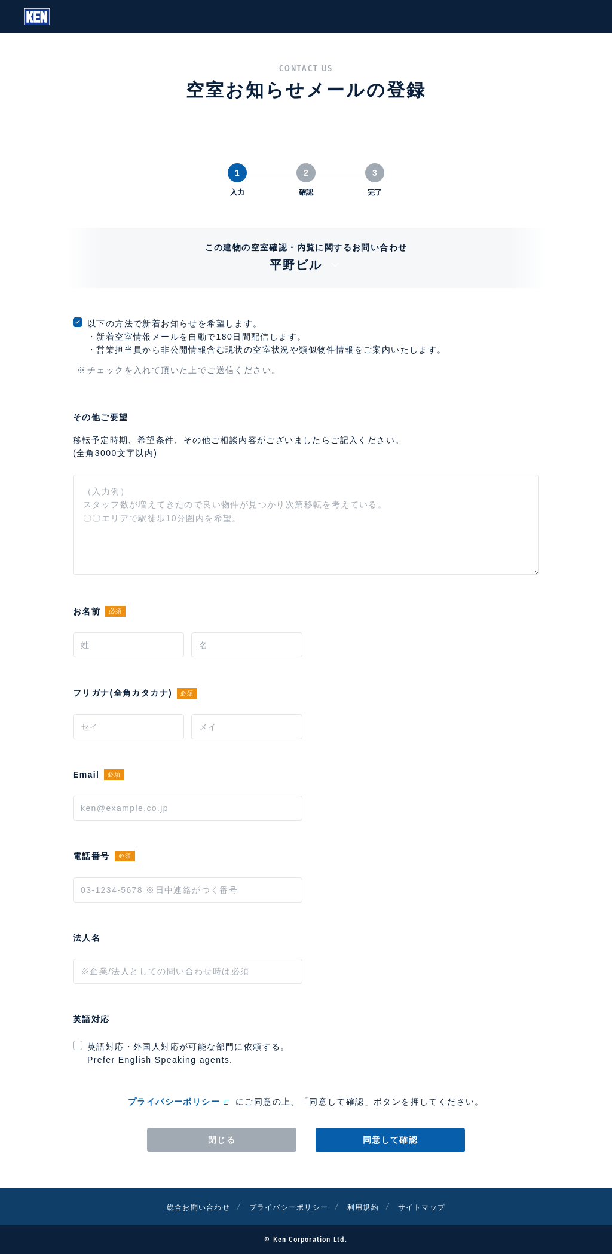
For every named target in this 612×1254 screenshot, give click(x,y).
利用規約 (370, 1207)
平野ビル (306, 264)
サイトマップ (435, 1207)
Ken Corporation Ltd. (37, 16)
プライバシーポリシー (174, 1101)
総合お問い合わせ (185, 1207)
